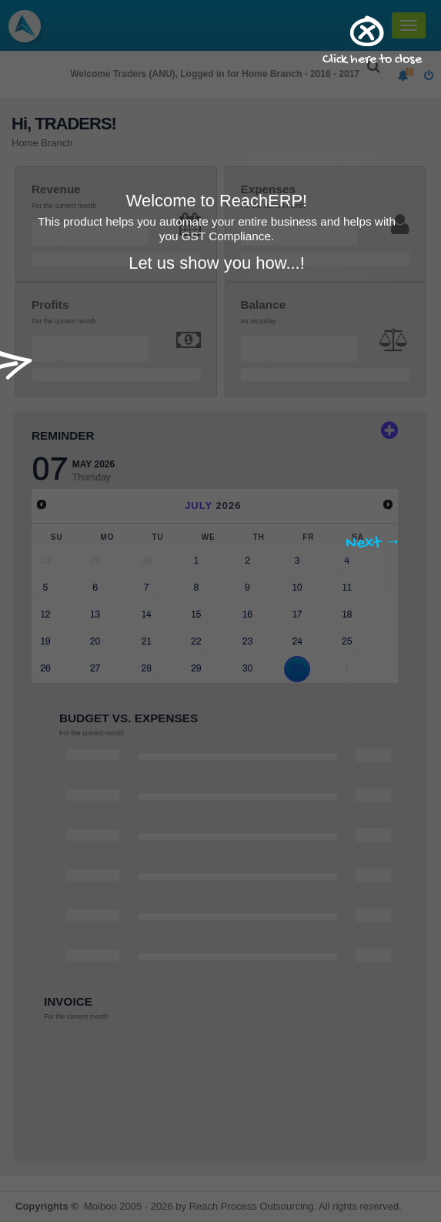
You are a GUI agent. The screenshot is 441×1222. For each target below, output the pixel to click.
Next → (374, 544)
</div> (217, 404)
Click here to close (372, 60)
